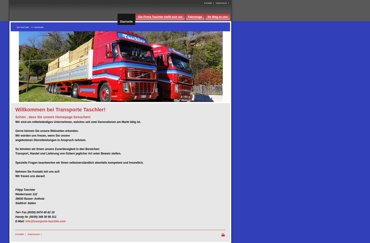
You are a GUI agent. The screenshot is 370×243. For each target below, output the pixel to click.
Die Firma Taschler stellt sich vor (160, 17)
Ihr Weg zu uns (218, 17)
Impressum (221, 3)
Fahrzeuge (195, 17)
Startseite (126, 21)
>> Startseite (37, 27)
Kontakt (208, 3)
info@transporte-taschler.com (45, 221)
